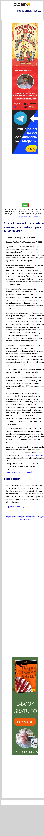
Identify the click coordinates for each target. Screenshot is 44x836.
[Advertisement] (22, 174)
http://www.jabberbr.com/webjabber (20, 472)
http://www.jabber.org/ (15, 506)
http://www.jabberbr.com (34, 455)
